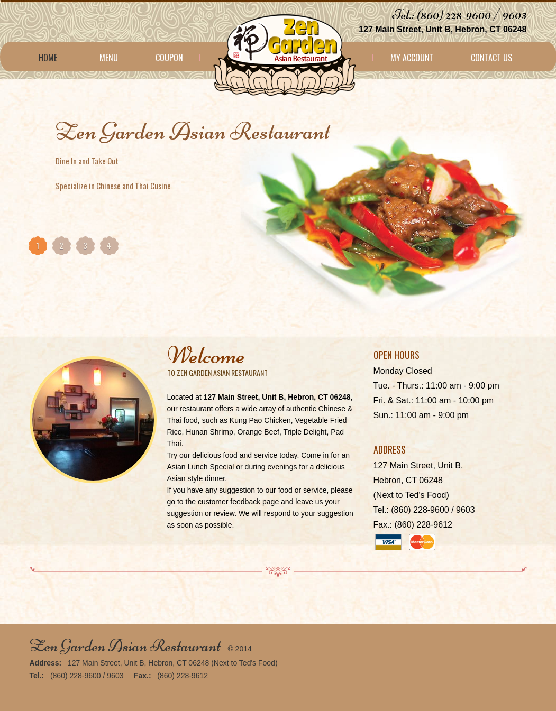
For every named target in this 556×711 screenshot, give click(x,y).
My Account (412, 57)
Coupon (169, 57)
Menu (108, 57)
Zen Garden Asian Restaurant (125, 645)
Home (48, 57)
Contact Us (491, 57)
